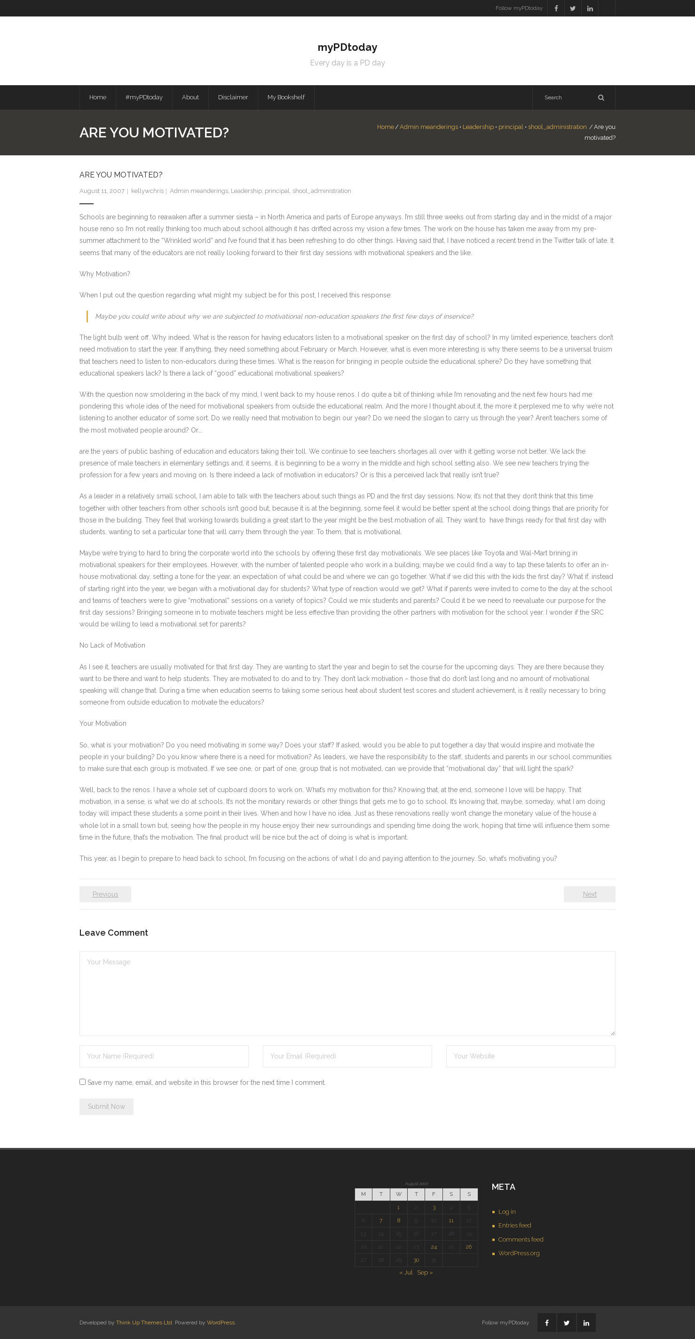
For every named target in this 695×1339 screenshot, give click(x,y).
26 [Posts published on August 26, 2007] (469, 1246)
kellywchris (147, 190)
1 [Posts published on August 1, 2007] (398, 1207)
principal (510, 126)
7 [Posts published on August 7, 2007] (380, 1220)
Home (97, 97)
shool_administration (557, 126)
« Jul (406, 1272)
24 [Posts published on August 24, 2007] (434, 1246)
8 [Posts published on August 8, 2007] (398, 1220)
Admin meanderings (429, 126)
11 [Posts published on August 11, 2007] (451, 1220)
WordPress (221, 1322)
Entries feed (514, 1225)
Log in (507, 1211)
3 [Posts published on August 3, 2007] (434, 1207)
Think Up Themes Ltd (144, 1322)
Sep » (425, 1272)
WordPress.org (519, 1253)
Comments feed (521, 1239)
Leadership (478, 126)
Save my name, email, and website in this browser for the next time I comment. (206, 1082)
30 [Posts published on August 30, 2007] (416, 1260)
